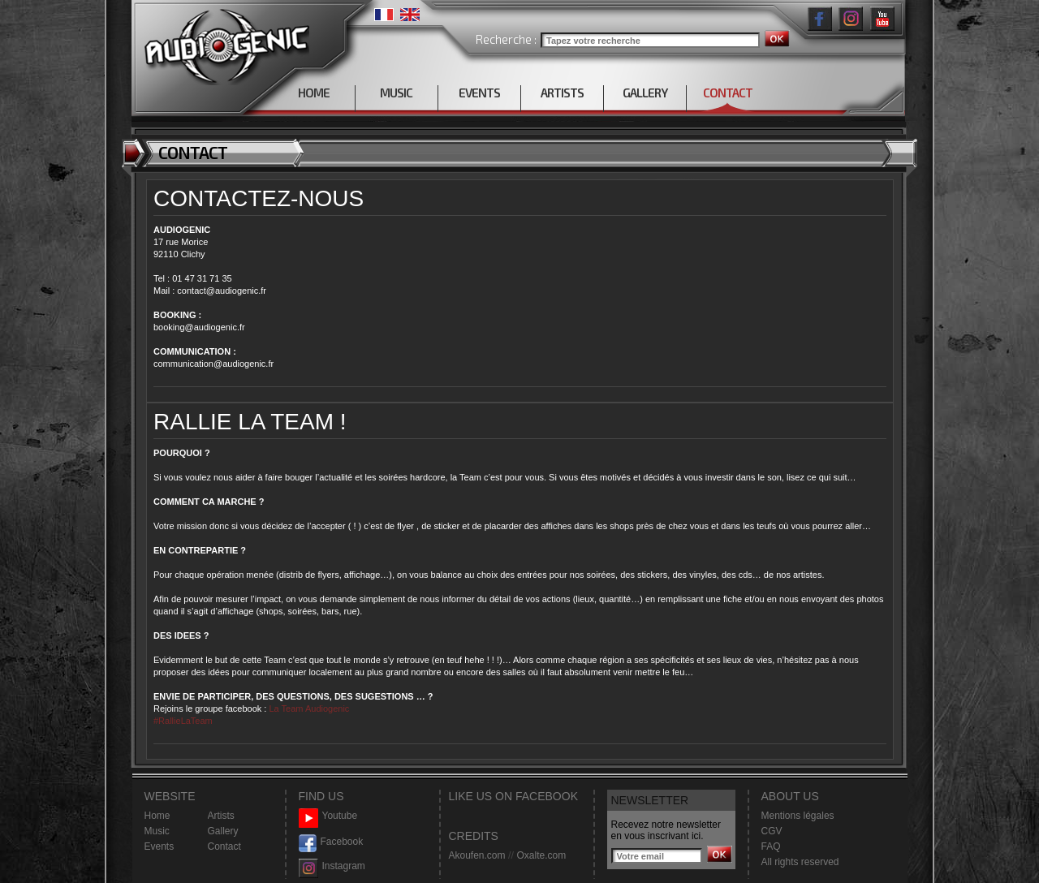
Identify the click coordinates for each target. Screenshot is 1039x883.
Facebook (331, 842)
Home (157, 815)
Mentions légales (797, 815)
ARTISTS (562, 92)
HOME (314, 92)
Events (159, 846)
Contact (224, 846)
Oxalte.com (541, 855)
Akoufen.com (477, 855)
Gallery (223, 831)
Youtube (328, 816)
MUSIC (396, 92)
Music (157, 831)
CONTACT (727, 92)
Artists (221, 815)
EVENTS (479, 92)
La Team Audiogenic (307, 708)
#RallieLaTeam (183, 721)
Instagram (332, 866)
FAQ (771, 846)
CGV (771, 831)
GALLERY (645, 92)
